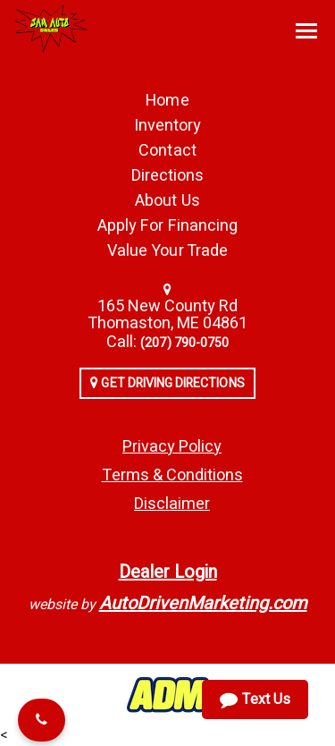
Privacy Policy (172, 447)
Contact (167, 151)
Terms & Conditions (172, 475)
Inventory (167, 126)
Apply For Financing (167, 226)
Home (167, 101)
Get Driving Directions (167, 383)
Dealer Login (168, 572)
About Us (167, 201)
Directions (168, 176)
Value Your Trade (167, 251)
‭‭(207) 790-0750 (184, 343)
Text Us (255, 699)
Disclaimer (172, 504)
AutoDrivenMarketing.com (203, 603)
